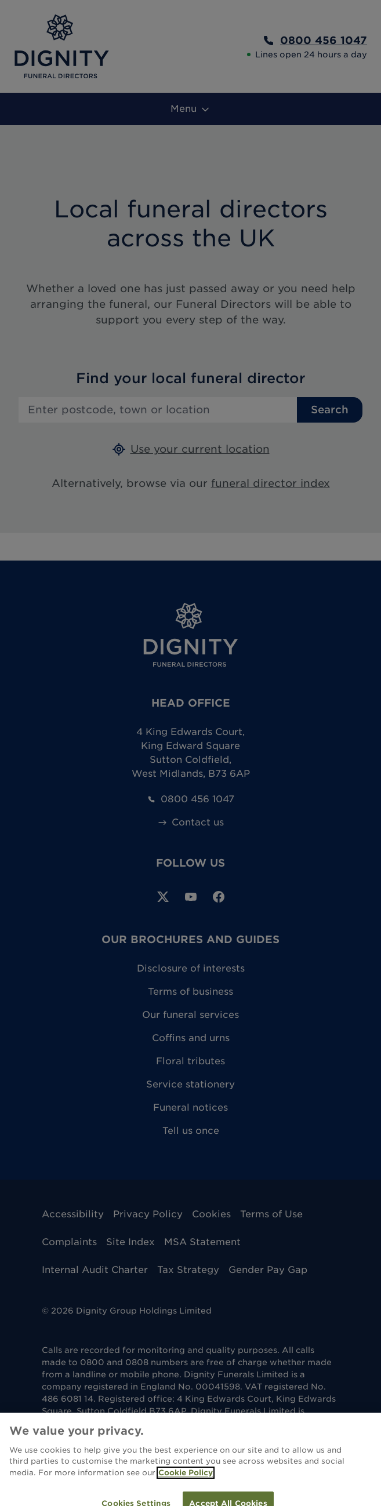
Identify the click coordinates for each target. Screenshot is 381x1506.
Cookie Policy (185, 1479)
